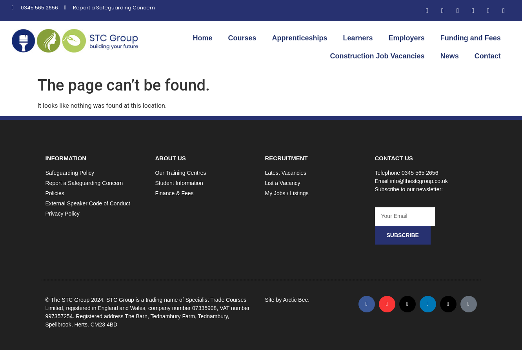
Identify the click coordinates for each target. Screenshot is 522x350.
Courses (242, 38)
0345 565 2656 (420, 173)
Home (202, 38)
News (449, 56)
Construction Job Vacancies (377, 56)
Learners (358, 38)
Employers (407, 38)
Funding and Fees (470, 38)
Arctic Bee (295, 300)
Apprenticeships (299, 38)
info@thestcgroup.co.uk (418, 181)
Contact (488, 56)
